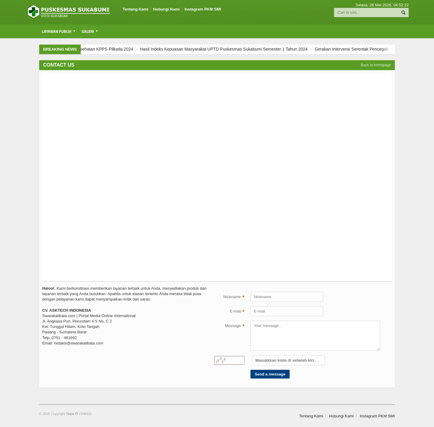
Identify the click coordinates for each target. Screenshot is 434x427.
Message (234, 326)
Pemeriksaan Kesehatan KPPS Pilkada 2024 (96, 49)
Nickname (233, 297)
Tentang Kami (135, 9)
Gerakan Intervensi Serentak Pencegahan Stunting (366, 49)
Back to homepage (376, 65)
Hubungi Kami (166, 9)
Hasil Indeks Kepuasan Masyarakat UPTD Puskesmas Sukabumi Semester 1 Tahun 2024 (228, 49)
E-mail (237, 311)
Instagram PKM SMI (202, 9)
